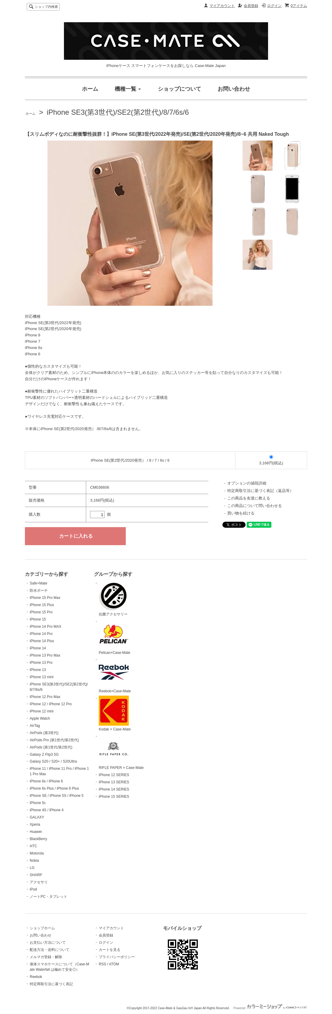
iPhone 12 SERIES (114, 775)
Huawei (36, 832)
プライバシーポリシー (117, 957)
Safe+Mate (38, 583)
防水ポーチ (39, 590)
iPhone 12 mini (41, 711)
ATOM (114, 964)
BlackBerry (38, 839)
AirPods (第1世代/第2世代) (51, 747)
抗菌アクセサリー (114, 599)
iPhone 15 (38, 619)
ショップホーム (42, 928)
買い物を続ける (241, 513)
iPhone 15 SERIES (114, 796)
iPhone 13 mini (41, 677)
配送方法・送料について (49, 950)
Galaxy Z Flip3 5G (44, 754)
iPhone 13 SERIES (114, 782)
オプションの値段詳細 (246, 483)
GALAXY (37, 817)
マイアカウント (222, 6)
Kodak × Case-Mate (115, 714)
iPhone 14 (38, 648)
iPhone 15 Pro (41, 612)
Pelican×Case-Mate (114, 637)
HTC (33, 846)
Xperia (35, 824)
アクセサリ (39, 882)
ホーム (30, 113)
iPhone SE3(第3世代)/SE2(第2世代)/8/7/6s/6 (118, 112)
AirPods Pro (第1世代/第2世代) (54, 740)
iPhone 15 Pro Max (45, 598)
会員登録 (251, 6)
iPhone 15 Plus (42, 605)
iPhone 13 (38, 670)
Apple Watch (40, 718)
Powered (270, 1008)
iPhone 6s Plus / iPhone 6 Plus (54, 788)
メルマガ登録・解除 (46, 957)
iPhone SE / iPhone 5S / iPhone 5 (56, 796)
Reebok (36, 977)
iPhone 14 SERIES (114, 789)
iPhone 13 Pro (41, 662)
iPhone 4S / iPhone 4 (47, 810)
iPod (33, 889)
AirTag (35, 726)
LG (32, 868)
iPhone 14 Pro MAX (45, 626)
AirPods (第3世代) (44, 733)
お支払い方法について (48, 942)
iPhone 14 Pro (41, 634)
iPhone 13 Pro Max (45, 655)
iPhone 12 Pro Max (45, 697)
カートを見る (109, 950)
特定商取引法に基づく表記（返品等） (260, 490)
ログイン (274, 6)
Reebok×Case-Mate (115, 675)
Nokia (34, 860)
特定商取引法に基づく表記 (51, 984)
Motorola (37, 853)
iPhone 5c (38, 803)
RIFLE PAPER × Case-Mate (121, 752)
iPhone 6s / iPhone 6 (46, 781)
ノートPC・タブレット (48, 896)
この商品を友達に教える (248, 498)
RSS (102, 964)
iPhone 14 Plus (42, 641)
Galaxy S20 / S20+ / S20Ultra (53, 761)
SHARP (36, 875)
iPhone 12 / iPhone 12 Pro (51, 704)
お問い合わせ (40, 935)
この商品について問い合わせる (254, 505)
